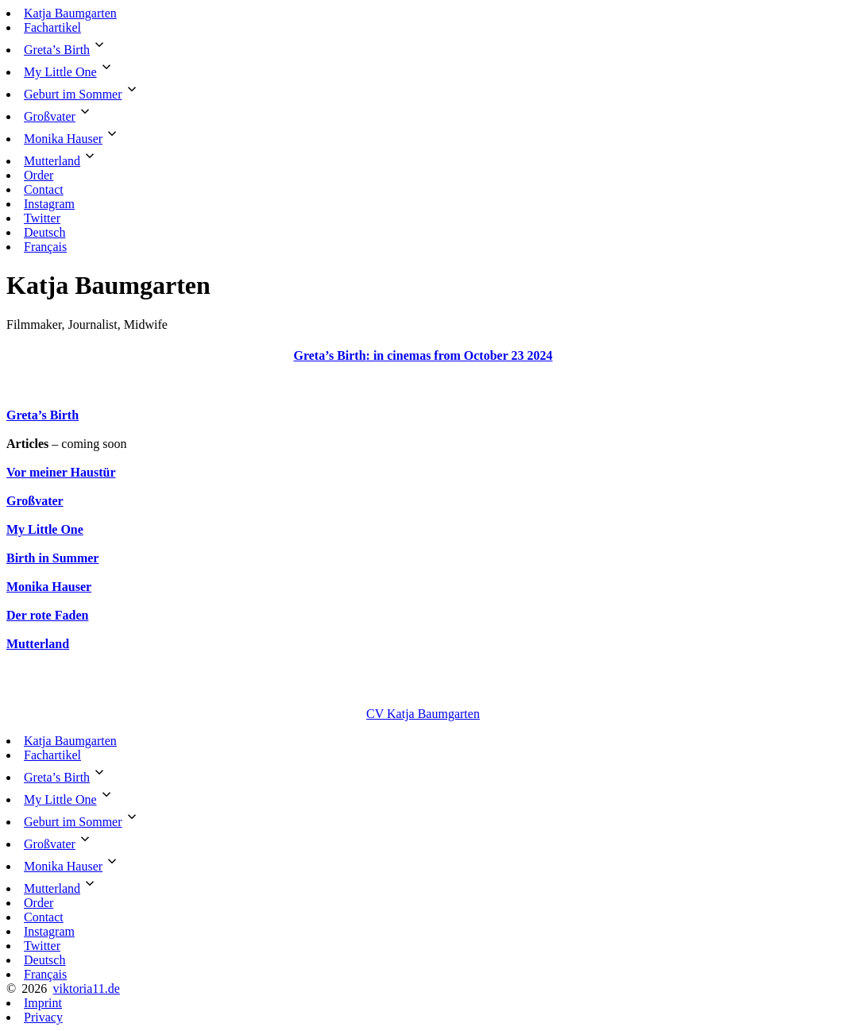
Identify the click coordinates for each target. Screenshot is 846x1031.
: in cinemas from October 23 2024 (459, 355)
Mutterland (52, 161)
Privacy (43, 1017)
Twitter (42, 218)
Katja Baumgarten (70, 13)
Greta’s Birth (57, 49)
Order (38, 175)
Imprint (43, 1003)
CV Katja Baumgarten (423, 713)
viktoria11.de (86, 988)
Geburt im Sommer (73, 94)
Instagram (49, 203)
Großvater (49, 116)
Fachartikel (52, 27)
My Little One (60, 72)
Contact (44, 189)
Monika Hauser (63, 138)
